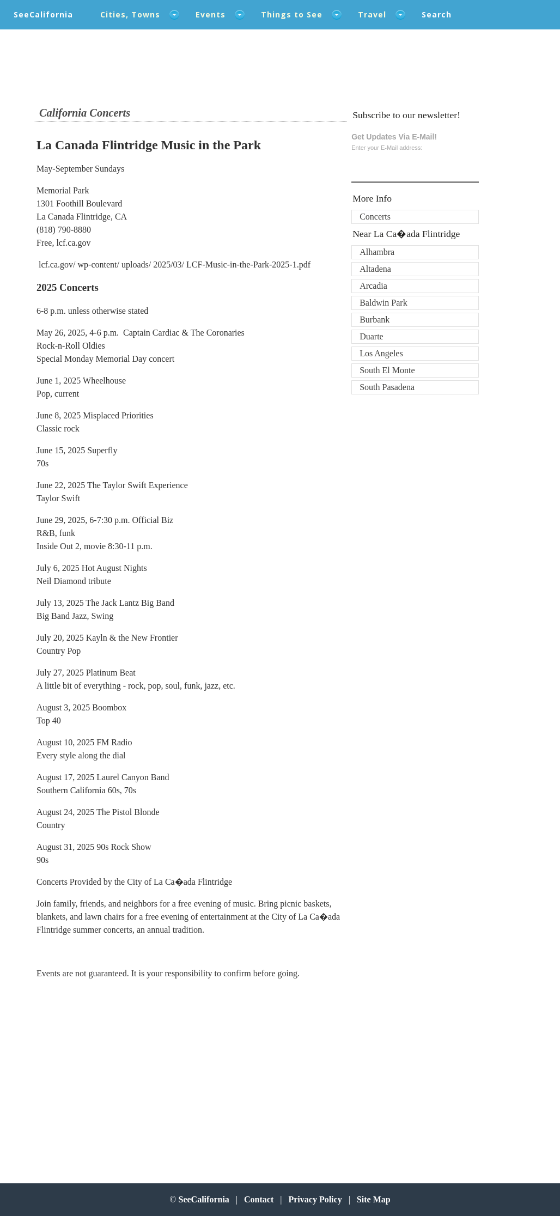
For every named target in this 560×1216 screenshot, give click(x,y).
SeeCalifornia (43, 14)
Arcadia (373, 285)
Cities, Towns (130, 14)
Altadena (375, 268)
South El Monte (387, 370)
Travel (372, 14)
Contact (258, 1199)
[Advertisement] (108, 1076)
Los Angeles (381, 353)
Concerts (375, 216)
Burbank (374, 319)
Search (437, 14)
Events (211, 14)
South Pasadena (387, 387)
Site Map (374, 1199)
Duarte (372, 336)
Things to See (291, 14)
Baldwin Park (383, 302)
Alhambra (377, 252)
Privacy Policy (315, 1199)
